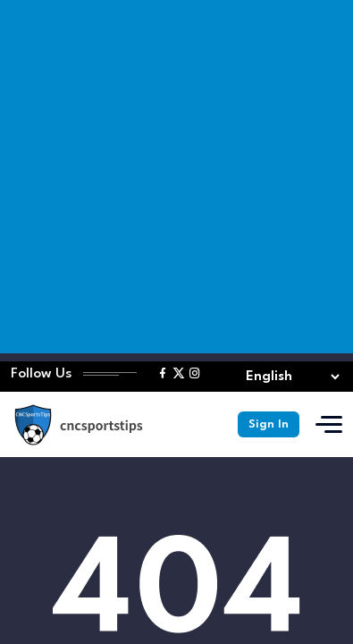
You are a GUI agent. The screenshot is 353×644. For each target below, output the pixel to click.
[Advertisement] (176, 176)
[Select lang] (288, 377)
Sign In (268, 424)
